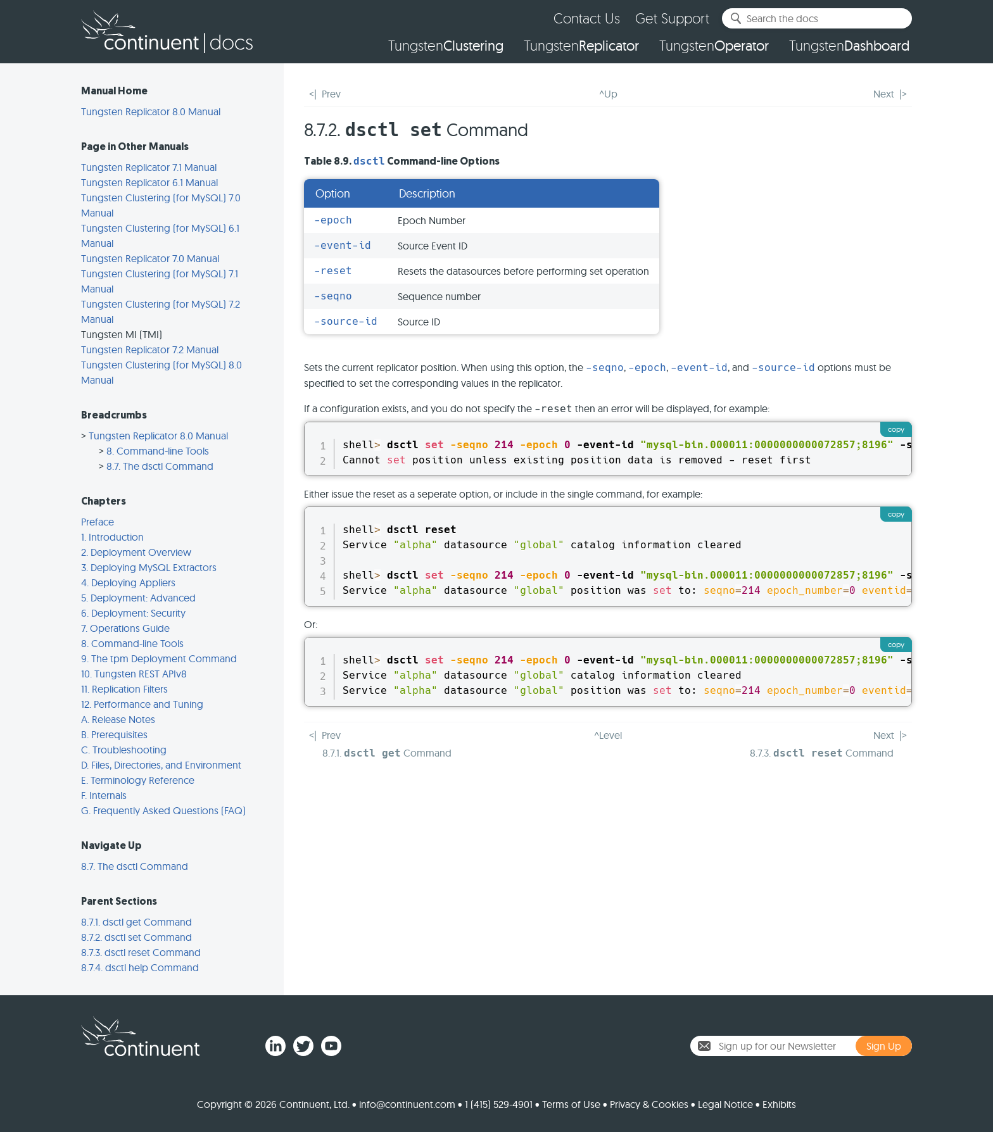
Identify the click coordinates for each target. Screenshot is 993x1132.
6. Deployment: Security (133, 613)
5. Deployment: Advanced (138, 597)
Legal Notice (725, 1104)
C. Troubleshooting (124, 749)
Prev (331, 93)
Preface (97, 521)
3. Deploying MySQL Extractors (149, 567)
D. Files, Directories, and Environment (161, 764)
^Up (608, 93)
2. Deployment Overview (136, 552)
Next (883, 93)
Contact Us (586, 18)
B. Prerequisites (114, 734)
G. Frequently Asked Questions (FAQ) (163, 810)
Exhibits (779, 1104)
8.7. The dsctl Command (159, 466)
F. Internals (104, 795)
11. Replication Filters (124, 688)
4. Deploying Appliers (128, 582)
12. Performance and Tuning (142, 704)
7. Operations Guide (125, 628)
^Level (608, 735)
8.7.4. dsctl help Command (140, 967)
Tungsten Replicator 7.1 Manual (149, 167)
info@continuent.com (407, 1104)
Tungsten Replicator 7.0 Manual (150, 258)
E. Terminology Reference (137, 780)
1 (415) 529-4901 (499, 1104)
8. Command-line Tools (157, 450)
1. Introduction (112, 537)
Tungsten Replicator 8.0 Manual (150, 111)
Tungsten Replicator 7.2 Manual (149, 349)
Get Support (672, 18)
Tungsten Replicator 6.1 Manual (149, 182)
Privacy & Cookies (649, 1104)
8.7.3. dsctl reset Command (141, 952)
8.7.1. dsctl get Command (136, 921)
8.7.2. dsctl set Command (136, 937)
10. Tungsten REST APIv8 (134, 673)
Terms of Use (571, 1104)
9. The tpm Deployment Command (159, 658)
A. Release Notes (118, 719)
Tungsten (445, 45)
